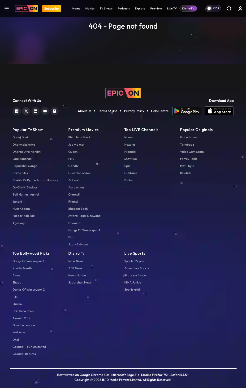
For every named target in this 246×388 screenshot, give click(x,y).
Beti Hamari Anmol (26, 194)
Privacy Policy (134, 111)
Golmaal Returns (24, 354)
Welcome (19, 332)
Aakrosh (74, 180)
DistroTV (188, 8)
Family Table (189, 159)
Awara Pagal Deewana (84, 216)
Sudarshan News (80, 282)
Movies (90, 8)
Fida (71, 237)
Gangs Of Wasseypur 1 (84, 230)
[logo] (123, 92)
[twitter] (26, 110)
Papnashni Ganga (25, 166)
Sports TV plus (134, 261)
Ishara (128, 137)
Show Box (131, 159)
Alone (16, 275)
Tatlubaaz (187, 144)
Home (76, 8)
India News (75, 261)
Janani (17, 201)
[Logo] (26, 8)
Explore (140, 8)
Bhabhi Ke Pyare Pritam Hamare (35, 180)
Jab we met (76, 144)
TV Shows (106, 8)
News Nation (77, 275)
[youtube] (45, 110)
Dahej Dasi (20, 137)
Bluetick (185, 173)
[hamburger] (6, 8)
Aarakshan (76, 187)
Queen (73, 151)
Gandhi (73, 166)
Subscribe (51, 8)
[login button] (240, 8)
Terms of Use (107, 111)
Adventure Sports (136, 268)
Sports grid (132, 289)
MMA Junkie (132, 282)
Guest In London (79, 173)
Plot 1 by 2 (187, 166)
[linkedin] (35, 110)
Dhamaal (74, 223)
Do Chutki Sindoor (25, 187)
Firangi (73, 201)
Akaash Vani (21, 318)
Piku (71, 159)
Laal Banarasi (22, 159)
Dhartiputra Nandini (27, 151)
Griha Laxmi (188, 137)
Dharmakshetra (24, 144)
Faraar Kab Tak (24, 216)
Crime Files (20, 173)
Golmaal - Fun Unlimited (29, 347)
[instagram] (54, 110)
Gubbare (130, 173)
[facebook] (17, 110)
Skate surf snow (135, 275)
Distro (128, 180)
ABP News (75, 268)
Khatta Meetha (23, 268)
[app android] (188, 110)
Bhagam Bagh (78, 208)
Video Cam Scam (192, 151)
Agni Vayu (19, 223)
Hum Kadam (21, 208)
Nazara (129, 144)
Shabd (17, 282)
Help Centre (159, 111)
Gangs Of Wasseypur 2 (29, 289)
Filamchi (130, 151)
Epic (127, 166)
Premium (156, 8)
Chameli (74, 194)
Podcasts (124, 8)
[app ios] (219, 110)
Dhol (16, 339)
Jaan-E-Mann (78, 244)
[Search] (229, 8)
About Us (84, 111)
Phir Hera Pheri (79, 137)
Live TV (172, 8)
